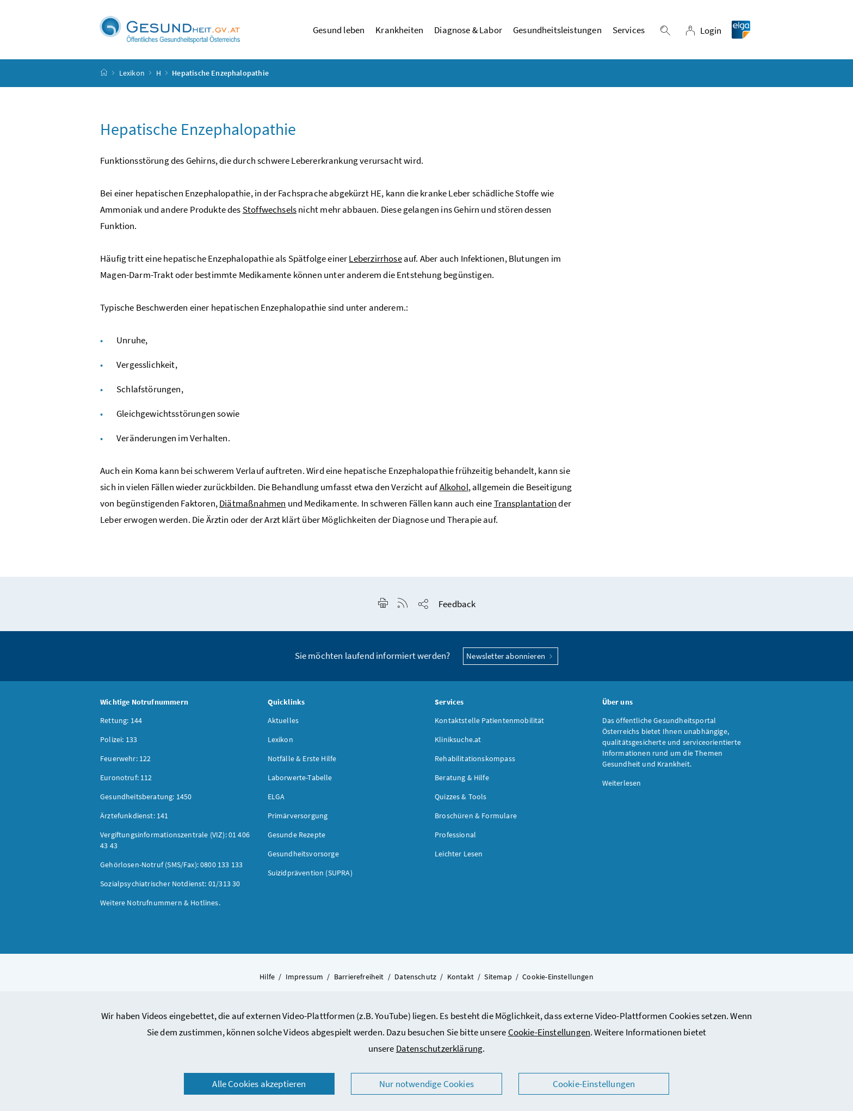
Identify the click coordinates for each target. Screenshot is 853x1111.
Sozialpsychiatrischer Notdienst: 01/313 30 (170, 883)
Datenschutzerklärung (439, 1048)
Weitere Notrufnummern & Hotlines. (160, 903)
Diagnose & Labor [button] (468, 30)
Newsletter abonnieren (510, 656)
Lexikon (132, 73)
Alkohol (454, 487)
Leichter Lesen (459, 854)
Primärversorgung (298, 815)
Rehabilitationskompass (475, 758)
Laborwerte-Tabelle (300, 777)
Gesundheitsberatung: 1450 (145, 796)
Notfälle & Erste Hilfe (302, 758)
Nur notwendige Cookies (426, 1084)
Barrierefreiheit (359, 977)
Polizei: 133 (118, 739)
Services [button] (629, 30)
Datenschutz (415, 977)
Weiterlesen (621, 783)
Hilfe (267, 977)
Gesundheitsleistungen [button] (557, 30)
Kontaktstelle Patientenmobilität (490, 720)
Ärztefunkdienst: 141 (134, 815)
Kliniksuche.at (458, 739)
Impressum (305, 977)
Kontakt (460, 977)
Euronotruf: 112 (126, 777)
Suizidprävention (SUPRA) (310, 873)
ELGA (276, 796)
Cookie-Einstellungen (549, 1032)
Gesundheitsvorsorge (303, 854)
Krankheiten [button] (399, 30)
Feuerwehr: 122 (125, 758)
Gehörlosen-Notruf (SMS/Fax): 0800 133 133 (171, 864)
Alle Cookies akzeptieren (259, 1084)
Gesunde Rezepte (297, 835)
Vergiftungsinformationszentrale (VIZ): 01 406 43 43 (175, 840)
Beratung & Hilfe (462, 777)
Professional (455, 835)
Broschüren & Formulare (476, 815)
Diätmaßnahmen (252, 503)
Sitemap (497, 977)
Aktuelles (283, 720)
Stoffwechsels (269, 209)
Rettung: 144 (121, 720)
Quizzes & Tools (461, 796)
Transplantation (525, 503)
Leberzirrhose (375, 258)
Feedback (456, 603)
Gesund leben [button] (338, 30)
